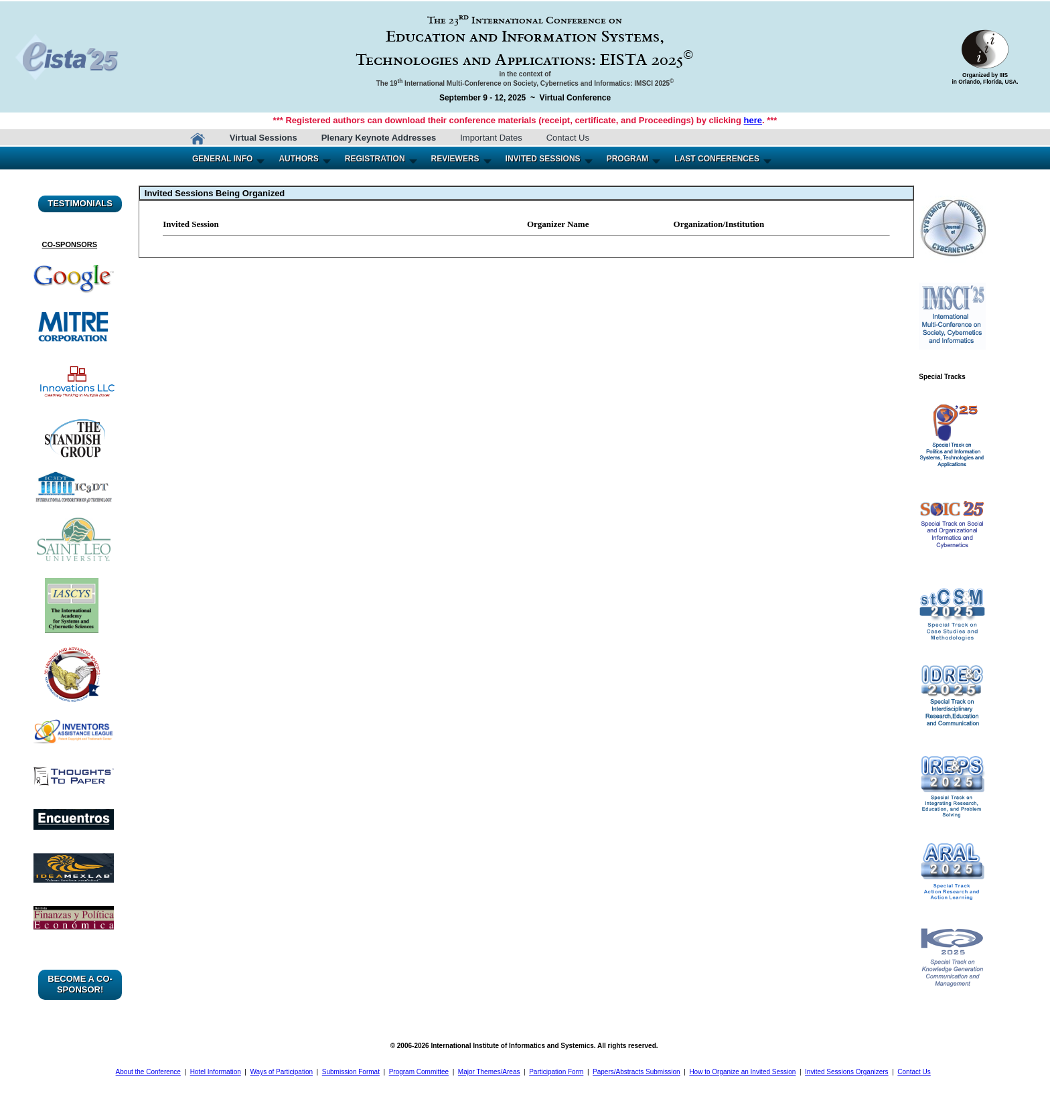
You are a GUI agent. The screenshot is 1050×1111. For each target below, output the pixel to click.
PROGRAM (628, 158)
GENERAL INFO (222, 158)
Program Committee (419, 1072)
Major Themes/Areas (489, 1072)
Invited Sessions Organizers (847, 1072)
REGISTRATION (375, 158)
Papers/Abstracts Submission (636, 1072)
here (753, 120)
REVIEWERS (455, 158)
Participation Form (556, 1072)
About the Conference (148, 1072)
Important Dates (491, 138)
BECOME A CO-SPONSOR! (80, 984)
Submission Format (351, 1072)
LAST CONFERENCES (716, 158)
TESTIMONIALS (80, 203)
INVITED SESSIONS (543, 158)
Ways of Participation (281, 1072)
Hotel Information (215, 1072)
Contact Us (567, 138)
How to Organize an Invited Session (742, 1072)
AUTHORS (298, 158)
